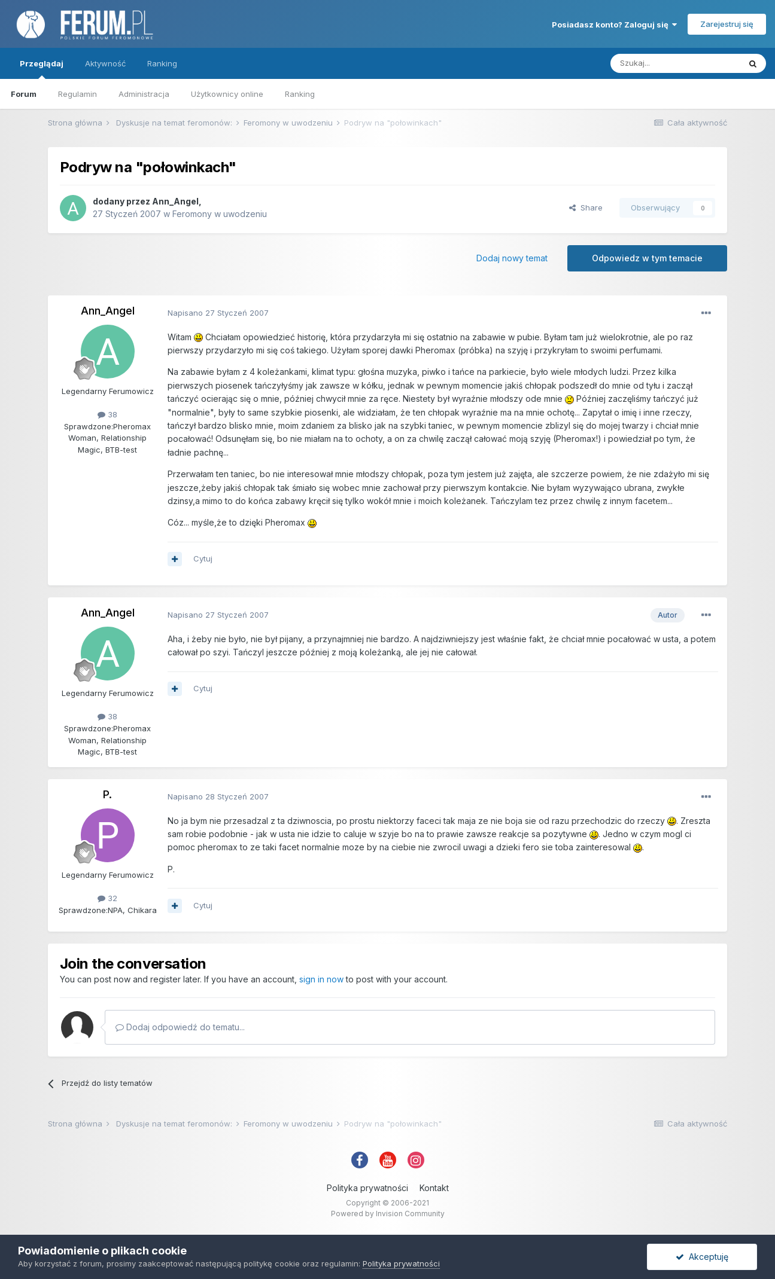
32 (107, 898)
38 (107, 414)
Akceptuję (702, 1256)
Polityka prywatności (367, 1188)
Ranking (300, 94)
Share (586, 207)
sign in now (321, 979)
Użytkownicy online (227, 94)
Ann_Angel (175, 201)
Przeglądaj (41, 69)
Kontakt (434, 1188)
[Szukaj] (675, 63)
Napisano (218, 313)
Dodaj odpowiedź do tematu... (180, 1027)
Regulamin (77, 94)
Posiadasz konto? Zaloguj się (614, 24)
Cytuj (202, 558)
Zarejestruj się (726, 24)
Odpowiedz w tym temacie (647, 258)
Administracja (143, 94)
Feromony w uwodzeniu (219, 214)
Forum (24, 94)
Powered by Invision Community (388, 1213)
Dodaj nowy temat (512, 258)
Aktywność (105, 63)
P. (107, 794)
